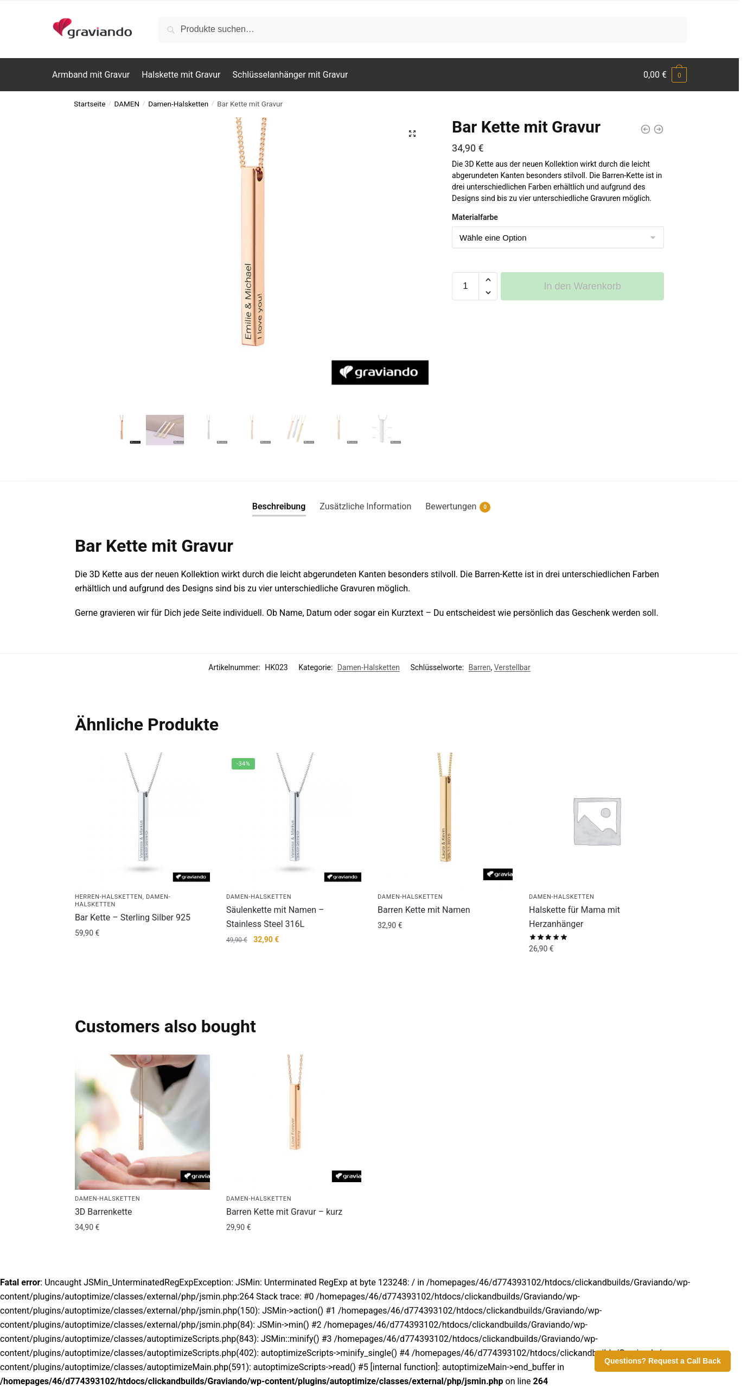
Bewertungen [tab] (457, 507)
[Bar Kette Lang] (658, 129)
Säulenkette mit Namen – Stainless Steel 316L (275, 917)
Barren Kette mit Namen (424, 910)
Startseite (89, 103)
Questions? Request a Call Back (662, 1361)
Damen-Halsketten (178, 103)
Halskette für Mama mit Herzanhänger (574, 917)
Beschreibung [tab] (279, 506)
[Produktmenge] (465, 286)
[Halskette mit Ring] (645, 129)
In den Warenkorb (582, 286)
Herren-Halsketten (109, 896)
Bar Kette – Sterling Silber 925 (132, 917)
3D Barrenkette (103, 1212)
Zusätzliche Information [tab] (365, 506)
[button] (412, 133)
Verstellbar (512, 667)
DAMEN (127, 103)
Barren (480, 667)
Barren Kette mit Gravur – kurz (284, 1212)
